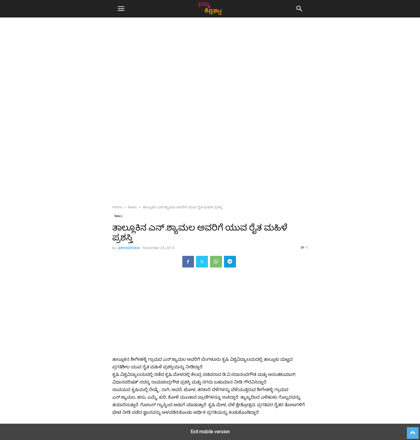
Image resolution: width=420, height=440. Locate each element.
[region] (210, 72)
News (132, 207)
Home (117, 207)
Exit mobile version (210, 431)
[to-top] (413, 430)
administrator (129, 248)
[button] (121, 8)
